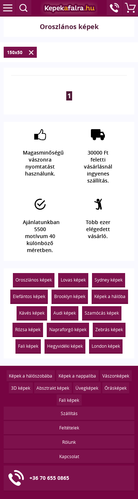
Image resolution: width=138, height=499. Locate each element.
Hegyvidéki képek (65, 346)
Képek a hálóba (109, 296)
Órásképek (116, 388)
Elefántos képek (29, 296)
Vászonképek (115, 376)
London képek (106, 346)
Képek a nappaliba (77, 376)
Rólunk (69, 442)
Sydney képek (109, 280)
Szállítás (69, 413)
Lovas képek (73, 280)
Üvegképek (86, 388)
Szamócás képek (102, 313)
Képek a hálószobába (30, 376)
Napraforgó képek (67, 329)
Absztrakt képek (52, 388)
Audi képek (64, 313)
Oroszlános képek (33, 280)
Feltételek (69, 428)
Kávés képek (32, 313)
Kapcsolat (69, 456)
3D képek (20, 388)
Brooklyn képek (69, 296)
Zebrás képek (109, 329)
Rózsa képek (27, 329)
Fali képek (28, 346)
